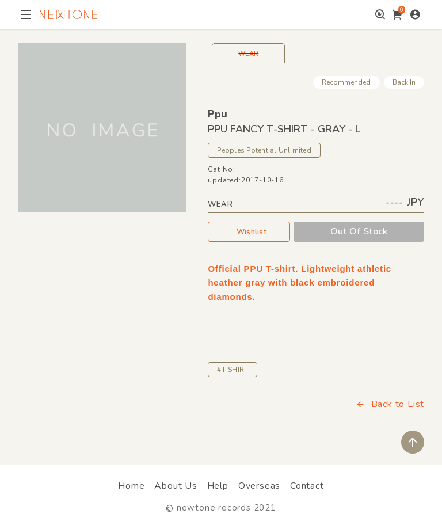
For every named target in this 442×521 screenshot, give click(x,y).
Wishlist (249, 231)
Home (131, 486)
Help (217, 486)
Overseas (259, 486)
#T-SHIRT (232, 369)
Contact (307, 486)
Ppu (217, 114)
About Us (175, 486)
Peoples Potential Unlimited (264, 150)
